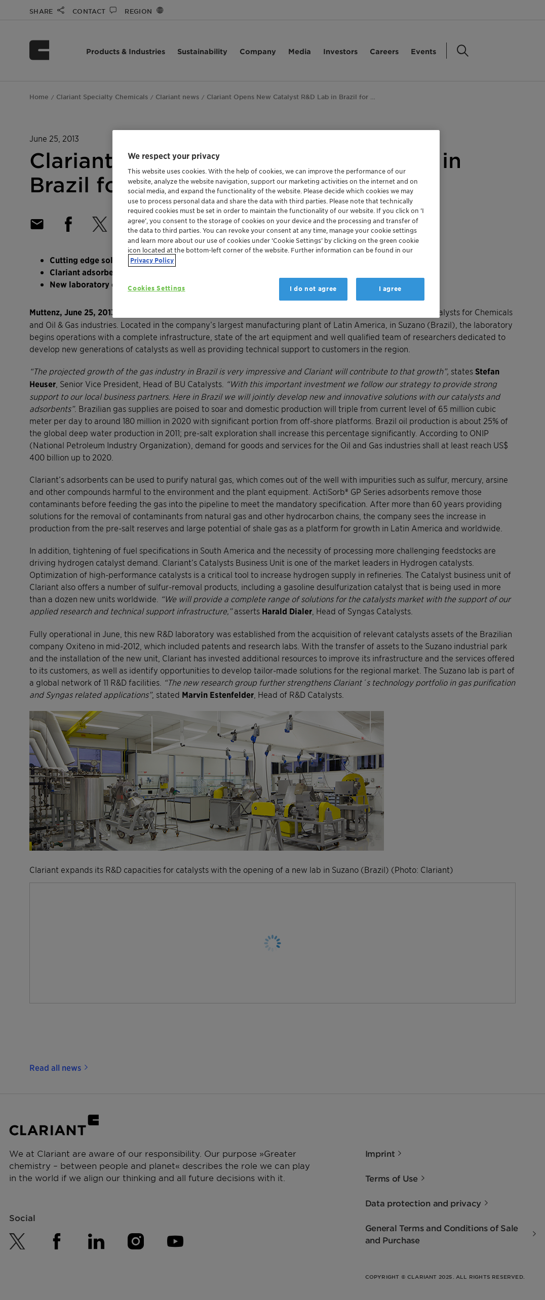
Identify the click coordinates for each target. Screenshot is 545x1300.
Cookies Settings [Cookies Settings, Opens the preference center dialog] (156, 288)
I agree (390, 288)
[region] (276, 224)
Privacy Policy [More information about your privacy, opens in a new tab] (152, 260)
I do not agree (313, 288)
